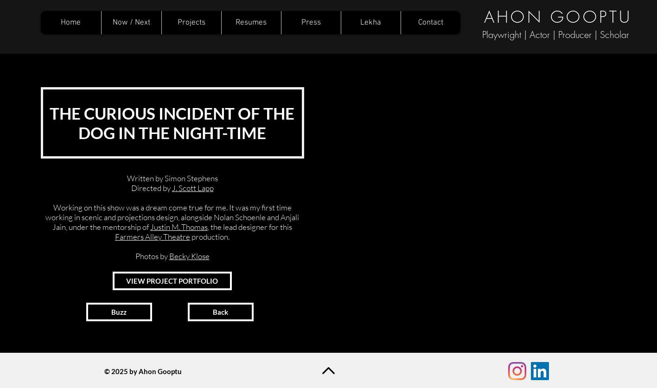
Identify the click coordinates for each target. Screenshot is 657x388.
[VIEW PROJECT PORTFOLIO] (172, 281)
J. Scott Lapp (193, 188)
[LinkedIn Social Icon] (540, 371)
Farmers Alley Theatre (152, 237)
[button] (479, 204)
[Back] (221, 312)
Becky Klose (189, 256)
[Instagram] (517, 371)
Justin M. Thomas (179, 227)
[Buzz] (119, 312)
